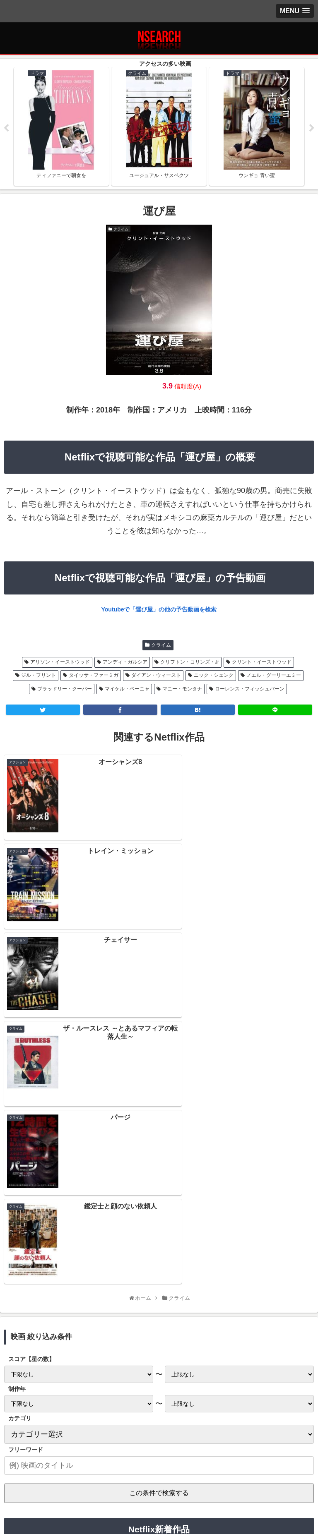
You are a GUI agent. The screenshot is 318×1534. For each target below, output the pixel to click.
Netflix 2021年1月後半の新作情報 (159, 1272)
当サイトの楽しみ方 (159, 1489)
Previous (6, 128)
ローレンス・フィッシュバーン (249, 689)
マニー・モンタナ (182, 689)
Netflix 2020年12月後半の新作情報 (158, 1308)
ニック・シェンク (214, 675)
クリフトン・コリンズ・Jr (189, 662)
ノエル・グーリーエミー (273, 675)
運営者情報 (262, 1489)
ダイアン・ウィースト (156, 675)
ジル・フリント (38, 675)
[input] (159, 1167)
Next (312, 128)
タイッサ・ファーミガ (93, 675)
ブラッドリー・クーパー (64, 689)
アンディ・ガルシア (125, 662)
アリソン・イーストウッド (60, 662)
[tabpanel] (61, 126)
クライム (161, 645)
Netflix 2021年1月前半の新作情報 (159, 1290)
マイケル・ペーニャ (127, 689)
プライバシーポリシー (55, 1489)
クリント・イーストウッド (262, 662)
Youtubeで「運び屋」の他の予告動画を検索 (159, 609)
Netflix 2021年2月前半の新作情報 (159, 1254)
